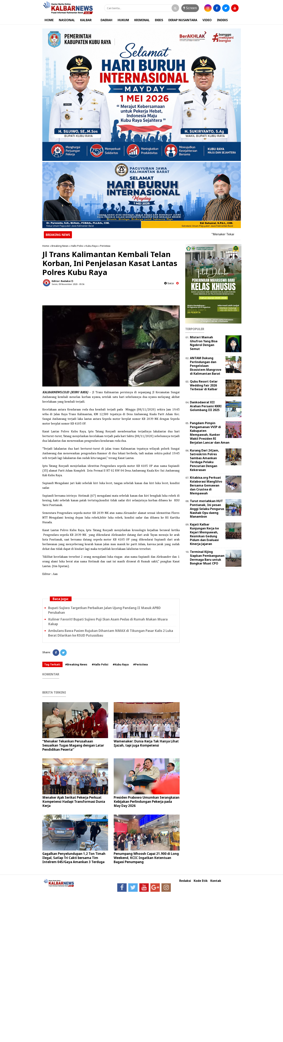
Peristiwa (105, 245)
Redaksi (185, 881)
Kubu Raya (92, 245)
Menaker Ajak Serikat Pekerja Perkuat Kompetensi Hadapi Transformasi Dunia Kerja (73, 801)
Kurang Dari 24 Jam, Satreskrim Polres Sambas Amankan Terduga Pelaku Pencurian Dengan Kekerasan (204, 460)
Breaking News (60, 245)
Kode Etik (201, 881)
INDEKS (222, 20)
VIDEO (207, 20)
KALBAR (86, 20)
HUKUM (123, 20)
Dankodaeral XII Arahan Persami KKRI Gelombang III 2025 (206, 406)
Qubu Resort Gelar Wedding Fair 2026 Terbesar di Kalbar (204, 385)
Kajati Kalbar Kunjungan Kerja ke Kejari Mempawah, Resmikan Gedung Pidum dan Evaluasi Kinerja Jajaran (204, 534)
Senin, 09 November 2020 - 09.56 (68, 284)
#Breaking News (76, 664)
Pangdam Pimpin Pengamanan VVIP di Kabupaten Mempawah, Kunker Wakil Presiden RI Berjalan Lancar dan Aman (209, 433)
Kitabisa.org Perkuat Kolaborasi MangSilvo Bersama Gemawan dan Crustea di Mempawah (206, 485)
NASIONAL (67, 20)
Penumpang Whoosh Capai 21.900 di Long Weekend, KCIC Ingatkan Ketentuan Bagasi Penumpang (146, 857)
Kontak (215, 881)
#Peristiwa (140, 664)
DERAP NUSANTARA (182, 20)
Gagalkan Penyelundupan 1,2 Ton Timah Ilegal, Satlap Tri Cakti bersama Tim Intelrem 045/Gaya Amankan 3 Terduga (73, 857)
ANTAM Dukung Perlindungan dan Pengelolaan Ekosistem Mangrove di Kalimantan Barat (205, 366)
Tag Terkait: (52, 664)
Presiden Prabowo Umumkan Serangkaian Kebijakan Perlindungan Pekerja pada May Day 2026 (146, 801)
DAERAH (106, 20)
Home (45, 245)
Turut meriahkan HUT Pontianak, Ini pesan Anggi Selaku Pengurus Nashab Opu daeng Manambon (207, 509)
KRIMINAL (142, 20)
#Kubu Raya (121, 664)
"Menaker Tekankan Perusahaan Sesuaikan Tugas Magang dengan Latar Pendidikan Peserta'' (73, 745)
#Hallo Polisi (100, 664)
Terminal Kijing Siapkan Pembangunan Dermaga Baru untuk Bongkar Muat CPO (207, 557)
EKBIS (159, 20)
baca (169, 283)
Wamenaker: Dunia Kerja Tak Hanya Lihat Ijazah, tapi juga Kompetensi (146, 743)
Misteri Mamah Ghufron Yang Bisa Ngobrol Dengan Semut (203, 343)
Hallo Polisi (77, 245)
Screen (190, 8)
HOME (49, 20)
